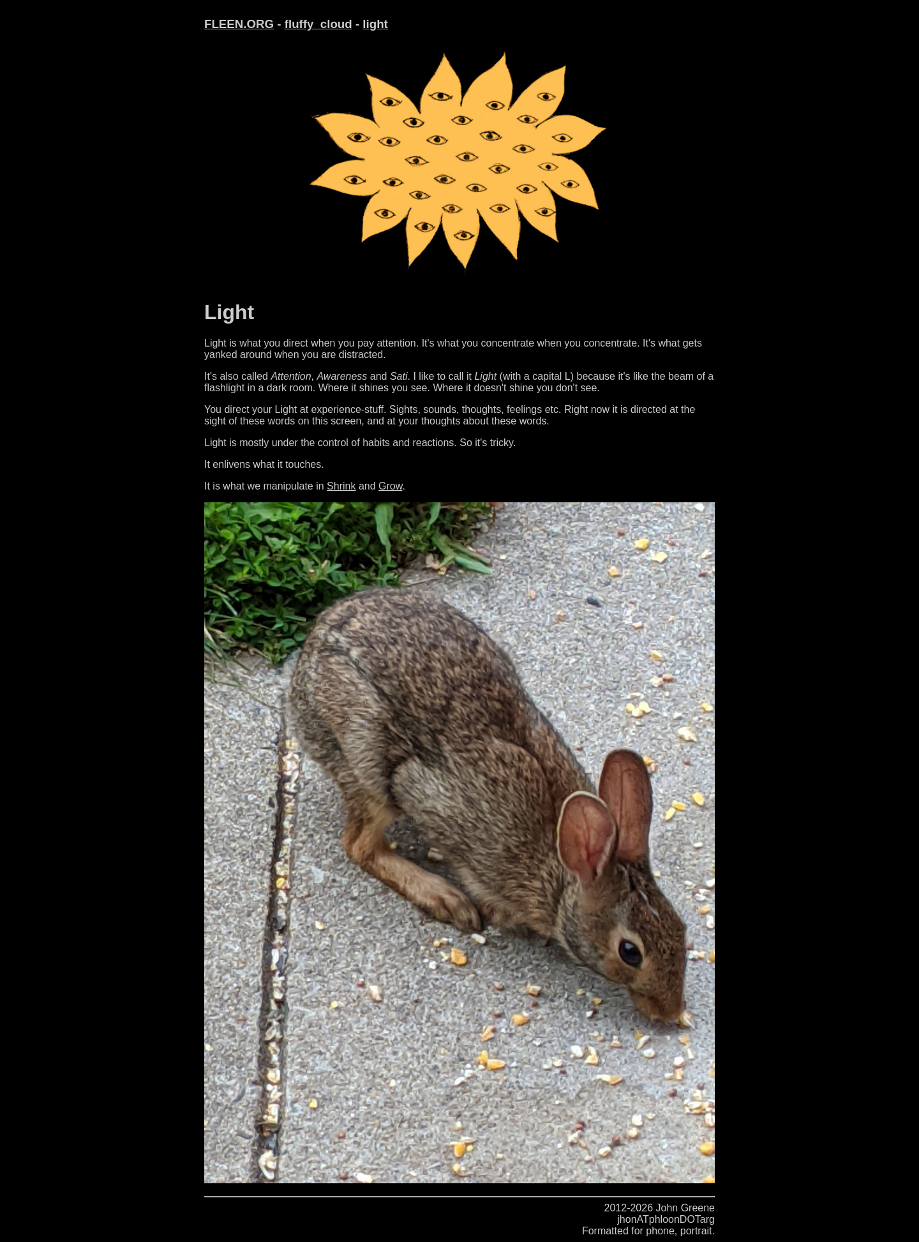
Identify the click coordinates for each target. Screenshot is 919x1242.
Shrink (341, 486)
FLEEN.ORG (239, 24)
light (374, 24)
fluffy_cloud (318, 24)
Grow (390, 486)
